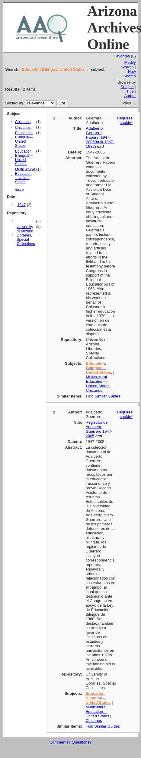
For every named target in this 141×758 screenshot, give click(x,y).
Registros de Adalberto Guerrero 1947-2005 (98, 429)
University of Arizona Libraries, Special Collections (26, 235)
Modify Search (128, 64)
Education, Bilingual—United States (24, 139)
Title (130, 91)
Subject (126, 87)
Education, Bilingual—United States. (24, 157)
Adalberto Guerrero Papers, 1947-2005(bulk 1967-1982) (100, 137)
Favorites (122, 56)
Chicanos (22, 122)
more (19, 189)
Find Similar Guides (103, 396)
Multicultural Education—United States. (98, 381)
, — (98, 698)
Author (130, 96)
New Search (129, 73)
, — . (99, 368)
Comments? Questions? (70, 742)
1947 (21, 205)
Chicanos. (23, 127)
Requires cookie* (125, 120)
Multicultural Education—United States (25, 175)
